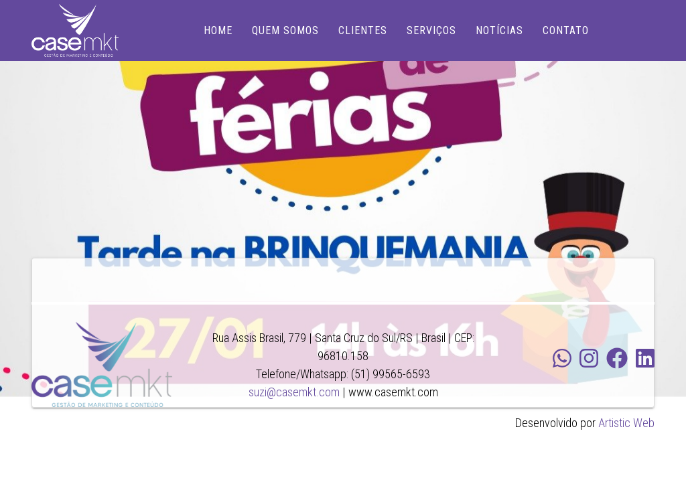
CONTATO (566, 30)
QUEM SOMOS (285, 30)
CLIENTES (362, 30)
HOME (218, 30)
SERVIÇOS (431, 30)
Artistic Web (626, 423)
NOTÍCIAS (499, 30)
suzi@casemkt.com (294, 392)
